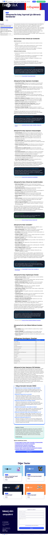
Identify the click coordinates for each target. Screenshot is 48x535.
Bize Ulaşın (28, 1)
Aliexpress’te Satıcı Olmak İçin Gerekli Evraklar (6, 28)
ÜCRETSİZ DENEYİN (41, 1)
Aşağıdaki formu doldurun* (31, 510)
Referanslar (22, 1)
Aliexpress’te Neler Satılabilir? (4, 29)
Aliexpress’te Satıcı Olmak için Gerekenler (6, 25)
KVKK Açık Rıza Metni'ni (28, 526)
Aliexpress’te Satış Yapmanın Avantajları (6, 26)
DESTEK (34, 1)
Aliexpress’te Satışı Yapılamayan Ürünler (6, 30)
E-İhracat (18, 1)
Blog (25, 1)
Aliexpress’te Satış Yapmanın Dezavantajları (6, 27)
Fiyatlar (15, 1)
